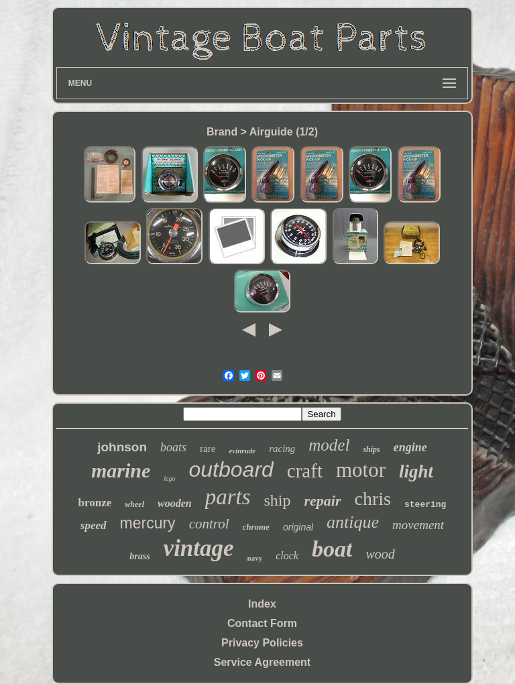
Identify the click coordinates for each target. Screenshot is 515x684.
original (298, 527)
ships (371, 449)
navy (255, 558)
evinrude (242, 451)
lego (169, 478)
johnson (122, 447)
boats (173, 447)
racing (282, 448)
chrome (256, 527)
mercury (148, 523)
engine (410, 447)
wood (379, 554)
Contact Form (262, 623)
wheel (134, 504)
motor (361, 469)
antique (353, 522)
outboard (231, 469)
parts (228, 497)
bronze (95, 502)
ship (277, 500)
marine (120, 470)
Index (262, 604)
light (416, 471)
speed (93, 525)
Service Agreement (262, 662)
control (209, 524)
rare (207, 448)
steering (425, 505)
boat (332, 548)
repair (322, 500)
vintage (199, 548)
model (328, 445)
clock (287, 555)
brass (139, 556)
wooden (175, 503)
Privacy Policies (262, 642)
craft (305, 470)
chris (373, 498)
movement (418, 525)
